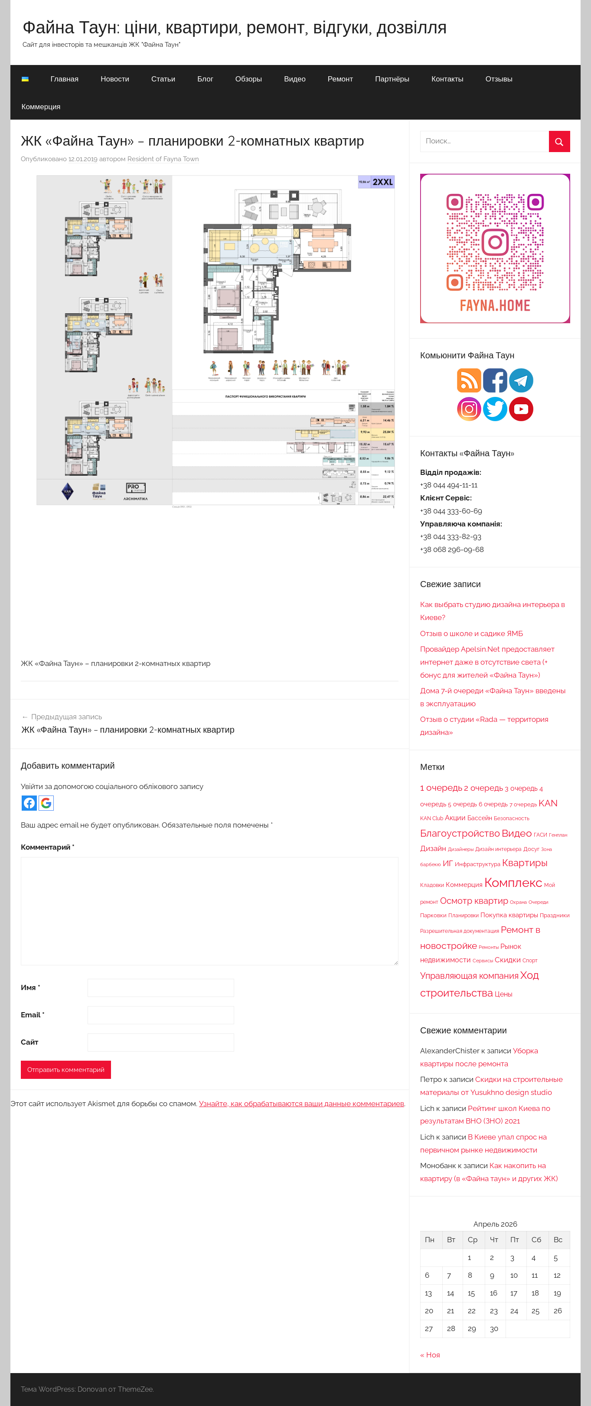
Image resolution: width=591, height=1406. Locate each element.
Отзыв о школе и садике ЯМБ (471, 633)
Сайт (29, 1042)
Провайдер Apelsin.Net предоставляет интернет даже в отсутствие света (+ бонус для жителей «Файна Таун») (487, 662)
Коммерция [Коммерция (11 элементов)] (464, 884)
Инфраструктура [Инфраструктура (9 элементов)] (477, 863)
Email (33, 1014)
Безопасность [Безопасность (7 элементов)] (511, 818)
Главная (65, 78)
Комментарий (48, 847)
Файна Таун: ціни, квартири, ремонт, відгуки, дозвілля (235, 27)
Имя (30, 987)
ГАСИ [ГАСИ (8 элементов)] (540, 834)
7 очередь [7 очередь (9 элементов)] (523, 804)
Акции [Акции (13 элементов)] (455, 818)
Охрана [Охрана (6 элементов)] (518, 902)
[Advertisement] (209, 583)
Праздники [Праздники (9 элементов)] (555, 915)
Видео (295, 78)
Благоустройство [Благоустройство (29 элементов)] (460, 833)
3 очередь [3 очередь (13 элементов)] (521, 788)
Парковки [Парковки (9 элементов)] (433, 915)
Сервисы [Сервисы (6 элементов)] (483, 960)
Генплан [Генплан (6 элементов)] (558, 835)
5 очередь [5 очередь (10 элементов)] (462, 804)
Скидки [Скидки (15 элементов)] (508, 959)
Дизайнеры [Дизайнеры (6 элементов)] (460, 849)
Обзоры (248, 78)
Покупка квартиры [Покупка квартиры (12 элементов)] (509, 915)
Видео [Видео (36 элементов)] (517, 833)
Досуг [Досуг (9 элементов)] (531, 848)
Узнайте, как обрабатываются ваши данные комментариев (301, 1103)
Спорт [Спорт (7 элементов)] (530, 961)
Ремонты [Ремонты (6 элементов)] (489, 947)
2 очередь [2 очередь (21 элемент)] (483, 788)
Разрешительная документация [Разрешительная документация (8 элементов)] (459, 931)
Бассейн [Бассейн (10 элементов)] (479, 818)
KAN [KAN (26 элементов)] (548, 803)
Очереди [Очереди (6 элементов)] (539, 902)
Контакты (447, 78)
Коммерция (41, 106)
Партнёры (392, 78)
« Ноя (430, 1355)
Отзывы (499, 78)
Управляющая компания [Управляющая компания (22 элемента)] (469, 976)
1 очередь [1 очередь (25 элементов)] (441, 788)
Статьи (163, 78)
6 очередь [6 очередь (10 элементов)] (493, 804)
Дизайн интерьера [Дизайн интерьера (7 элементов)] (498, 849)
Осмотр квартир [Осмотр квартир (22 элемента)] (474, 901)
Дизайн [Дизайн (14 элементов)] (433, 848)
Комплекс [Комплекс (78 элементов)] (513, 882)
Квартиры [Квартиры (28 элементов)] (525, 862)
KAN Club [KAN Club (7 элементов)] (431, 818)
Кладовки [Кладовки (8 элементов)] (432, 885)
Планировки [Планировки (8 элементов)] (463, 915)
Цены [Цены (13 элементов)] (504, 994)
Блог (205, 78)
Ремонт (340, 78)
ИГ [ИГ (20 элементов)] (448, 863)
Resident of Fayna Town (163, 159)
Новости (115, 78)
